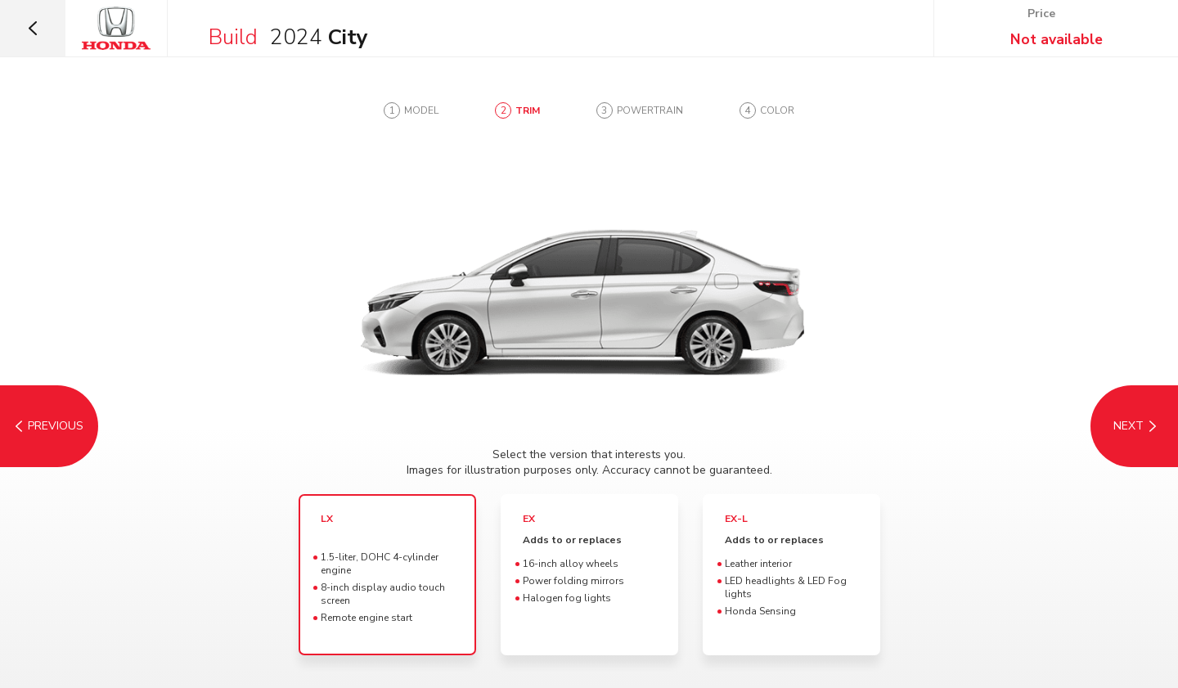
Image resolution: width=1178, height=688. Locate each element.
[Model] (49, 426)
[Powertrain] (1129, 426)
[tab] (411, 110)
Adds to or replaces (572, 539)
